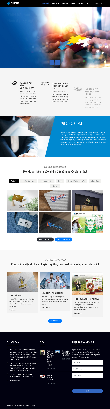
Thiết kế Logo (15, 299)
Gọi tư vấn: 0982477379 (64, 239)
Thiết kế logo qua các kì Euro (50, 377)
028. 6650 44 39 (27, 374)
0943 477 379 (29, 377)
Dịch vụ (65, 3)
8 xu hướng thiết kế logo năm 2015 (66, 353)
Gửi (87, 391)
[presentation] (52, 62)
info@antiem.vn (15, 380)
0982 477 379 (20, 377)
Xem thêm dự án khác (45, 239)
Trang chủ (45, 3)
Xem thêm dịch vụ (55, 320)
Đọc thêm (13, 314)
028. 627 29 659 (17, 374)
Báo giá (81, 3)
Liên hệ (96, 3)
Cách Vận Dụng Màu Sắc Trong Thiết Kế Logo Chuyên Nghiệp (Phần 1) (50, 358)
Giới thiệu (55, 3)
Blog (88, 3)
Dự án (73, 3)
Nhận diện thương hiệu (52, 302)
